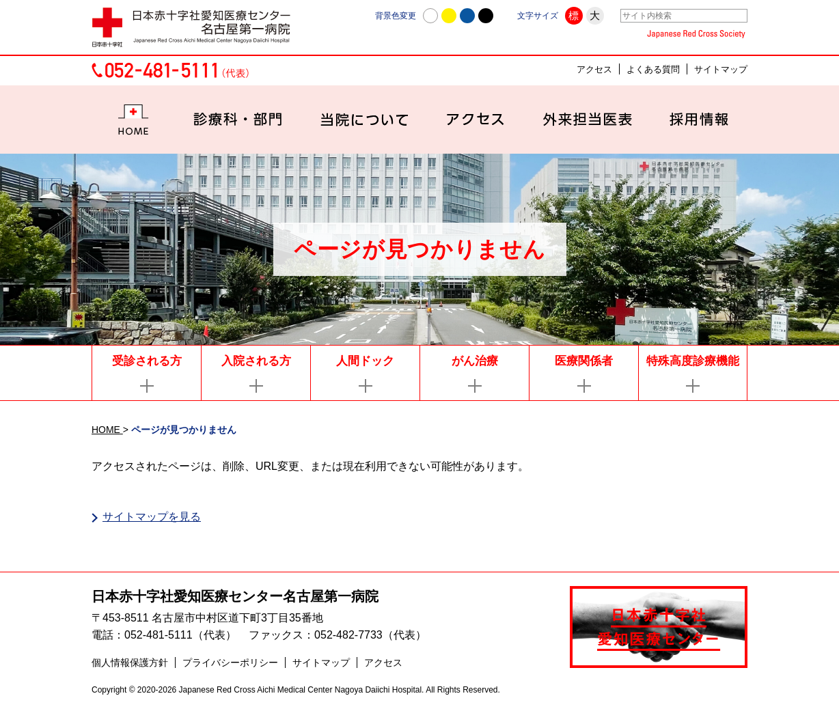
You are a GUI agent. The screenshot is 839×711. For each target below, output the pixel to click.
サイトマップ (720, 69)
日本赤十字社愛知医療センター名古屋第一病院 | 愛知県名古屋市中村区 (197, 27)
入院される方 (256, 360)
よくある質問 (653, 69)
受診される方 (147, 360)
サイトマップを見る (151, 516)
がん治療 (475, 360)
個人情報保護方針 (130, 664)
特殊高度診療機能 (692, 360)
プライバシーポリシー (230, 664)
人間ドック (365, 360)
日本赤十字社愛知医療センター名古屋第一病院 (235, 597)
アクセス (594, 69)
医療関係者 (584, 360)
